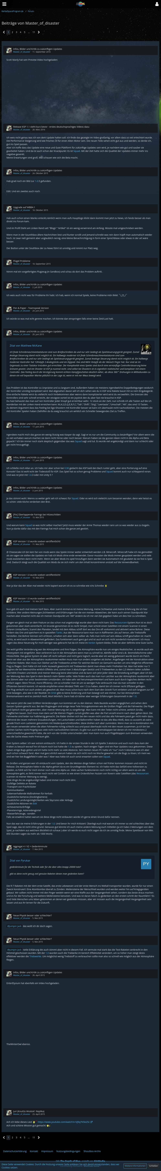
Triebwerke (35, 956)
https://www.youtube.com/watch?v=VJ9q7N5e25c (64, 1121)
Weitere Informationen (135, 1166)
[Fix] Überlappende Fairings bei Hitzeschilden (37, 514)
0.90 (66, 468)
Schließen (153, 1166)
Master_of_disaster (21, 51)
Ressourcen (121, 622)
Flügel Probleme (21, 260)
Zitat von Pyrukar (20, 860)
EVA (35, 803)
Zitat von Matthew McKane (26, 345)
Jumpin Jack (15, 926)
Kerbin (91, 642)
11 (33, 32)
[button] (157, 4)
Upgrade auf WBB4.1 (24, 207)
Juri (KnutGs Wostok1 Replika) (28, 1111)
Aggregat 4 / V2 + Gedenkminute (30, 846)
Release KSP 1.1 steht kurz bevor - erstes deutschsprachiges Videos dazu (51, 126)
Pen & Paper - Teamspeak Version (31, 308)
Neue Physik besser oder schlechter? (32, 915)
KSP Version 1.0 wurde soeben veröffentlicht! (36, 541)
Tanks (59, 632)
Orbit (53, 692)
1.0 (36, 181)
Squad (76, 151)
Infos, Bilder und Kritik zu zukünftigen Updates (37, 48)
